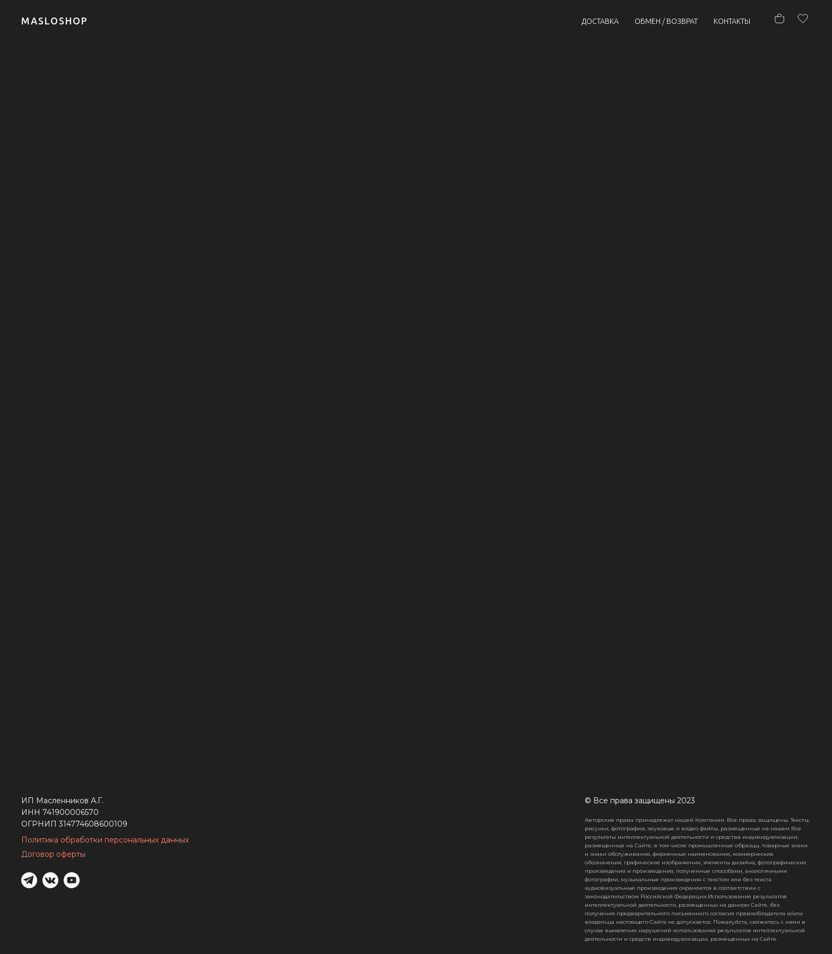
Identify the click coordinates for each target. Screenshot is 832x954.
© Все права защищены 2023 (640, 800)
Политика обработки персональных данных (105, 840)
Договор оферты (53, 854)
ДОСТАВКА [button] (600, 21)
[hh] (800, 21)
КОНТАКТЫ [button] (732, 21)
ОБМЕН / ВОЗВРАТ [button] (666, 21)
